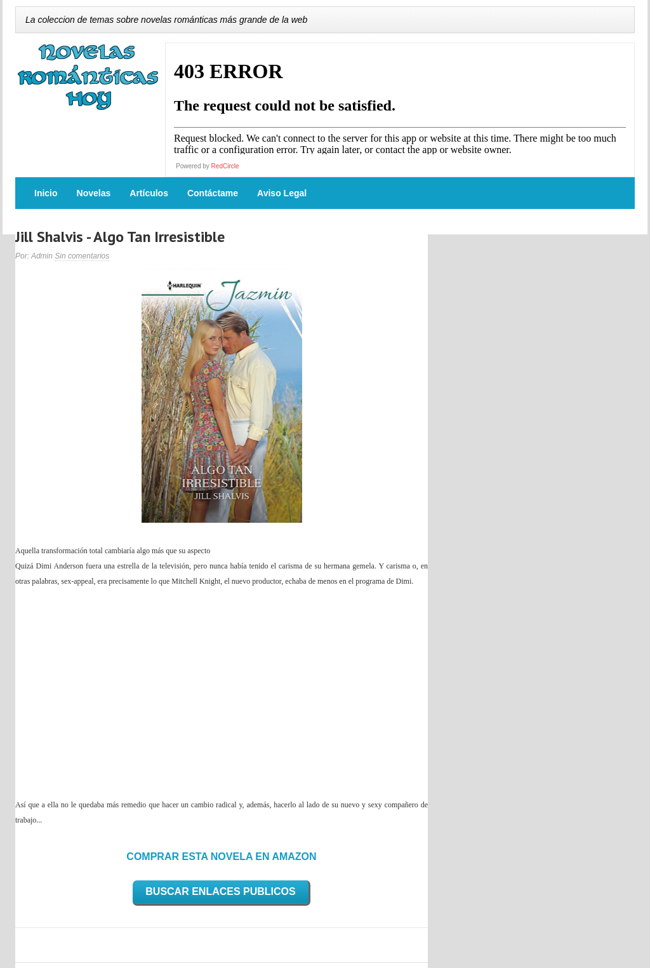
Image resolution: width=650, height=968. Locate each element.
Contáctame (212, 193)
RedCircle (225, 166)
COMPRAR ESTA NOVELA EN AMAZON (221, 856)
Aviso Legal (282, 193)
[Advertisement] (221, 693)
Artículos (148, 193)
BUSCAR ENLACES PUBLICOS (220, 891)
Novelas (94, 193)
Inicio (46, 193)
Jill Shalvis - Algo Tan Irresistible (120, 236)
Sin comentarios (82, 256)
